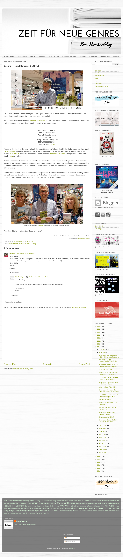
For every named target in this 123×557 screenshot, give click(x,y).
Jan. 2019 (102, 452)
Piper (37, 510)
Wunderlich (13, 513)
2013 (99, 471)
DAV (58, 503)
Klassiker (93, 56)
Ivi (9, 508)
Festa (6, 506)
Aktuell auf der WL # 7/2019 (108, 387)
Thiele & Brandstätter (98, 510)
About (97, 73)
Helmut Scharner (24, 244)
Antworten (12, 268)
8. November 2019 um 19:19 (25, 253)
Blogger (72, 548)
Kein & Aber (37, 508)
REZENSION (15, 154)
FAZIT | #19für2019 (105, 369)
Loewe (89, 508)
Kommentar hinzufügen (13, 302)
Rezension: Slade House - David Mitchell (107, 413)
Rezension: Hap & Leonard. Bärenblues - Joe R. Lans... (109, 356)
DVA (62, 503)
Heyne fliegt (82, 506)
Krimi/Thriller (9, 56)
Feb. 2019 (102, 449)
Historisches (54, 56)
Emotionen (22, 56)
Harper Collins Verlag (51, 506)
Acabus (6, 501)
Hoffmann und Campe (93, 506)
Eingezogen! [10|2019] (106, 417)
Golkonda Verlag (30, 506)
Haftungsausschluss (101, 86)
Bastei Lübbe (83, 500)
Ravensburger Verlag (65, 510)
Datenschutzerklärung (83, 238)
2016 (99, 462)
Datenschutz (99, 83)
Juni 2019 (102, 437)
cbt (29, 513)
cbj (26, 513)
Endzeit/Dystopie (69, 56)
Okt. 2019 (102, 425)
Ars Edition (44, 500)
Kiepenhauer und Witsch (49, 508)
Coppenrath (43, 503)
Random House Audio (49, 510)
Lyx (105, 508)
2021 (99, 341)
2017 (99, 459)
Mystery (42, 56)
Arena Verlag (25, 501)
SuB (96, 78)
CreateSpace (51, 503)
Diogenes (87, 503)
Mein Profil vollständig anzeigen (25, 524)
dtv (37, 513)
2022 (99, 338)
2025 (99, 329)
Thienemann (109, 510)
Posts (67, 538)
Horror (32, 56)
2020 (99, 344)
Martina (41, 225)
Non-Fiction (105, 56)
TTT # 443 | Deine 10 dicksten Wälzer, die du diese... (109, 378)
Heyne (63, 505)
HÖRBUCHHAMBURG (108, 506)
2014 (99, 468)
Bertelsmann (92, 500)
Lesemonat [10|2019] (106, 399)
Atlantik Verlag (51, 501)
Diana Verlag (80, 503)
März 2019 (103, 446)
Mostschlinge (10, 151)
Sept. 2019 (103, 428)
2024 (99, 332)
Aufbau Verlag (73, 501)
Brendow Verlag (8, 503)
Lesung (33, 244)
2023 (99, 335)
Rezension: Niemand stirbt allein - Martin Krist (107, 421)
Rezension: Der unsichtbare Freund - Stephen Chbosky (108, 391)
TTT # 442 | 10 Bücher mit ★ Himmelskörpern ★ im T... (108, 395)
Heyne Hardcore (73, 506)
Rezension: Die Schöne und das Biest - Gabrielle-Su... (108, 373)
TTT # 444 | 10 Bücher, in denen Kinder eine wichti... (108, 361)
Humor (116, 56)
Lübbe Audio (111, 508)
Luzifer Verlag (97, 508)
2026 (99, 326)
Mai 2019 (102, 440)
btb (24, 513)
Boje (104, 501)
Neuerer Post (10, 364)
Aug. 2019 (102, 431)
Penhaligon (30, 510)
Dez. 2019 (102, 349)
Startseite (47, 364)
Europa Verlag (114, 503)
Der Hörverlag (69, 503)
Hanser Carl (40, 506)
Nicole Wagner (20, 277)
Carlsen (35, 503)
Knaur (74, 508)
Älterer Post (84, 364)
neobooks (46, 513)
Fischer (12, 506)
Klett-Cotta (68, 508)
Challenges (98, 229)
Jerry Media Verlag (15, 508)
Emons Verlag (105, 503)
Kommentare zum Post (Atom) (22, 369)
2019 (99, 347)
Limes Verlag (82, 508)
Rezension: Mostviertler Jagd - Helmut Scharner (108, 383)
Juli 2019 (102, 434)
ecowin (40, 513)
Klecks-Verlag (61, 508)
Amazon (51, 144)
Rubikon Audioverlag (86, 510)
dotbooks (32, 513)
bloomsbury (19, 513)
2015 (99, 465)
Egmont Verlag (95, 503)
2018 (99, 456)
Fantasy (83, 56)
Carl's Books (27, 503)
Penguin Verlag (20, 510)
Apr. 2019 (102, 443)
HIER (11, 156)
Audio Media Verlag (62, 501)
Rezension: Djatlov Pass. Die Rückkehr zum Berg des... (108, 365)
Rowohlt (76, 510)
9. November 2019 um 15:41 (38, 277)
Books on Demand (112, 501)
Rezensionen (99, 75)
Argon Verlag (35, 500)
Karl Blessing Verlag (27, 508)
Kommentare (70, 542)
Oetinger (11, 510)
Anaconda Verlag (15, 501)
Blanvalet (99, 501)
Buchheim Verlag (18, 503)
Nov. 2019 (102, 352)
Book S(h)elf (13, 244)
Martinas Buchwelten (37, 121)
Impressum (98, 81)
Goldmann (20, 506)
